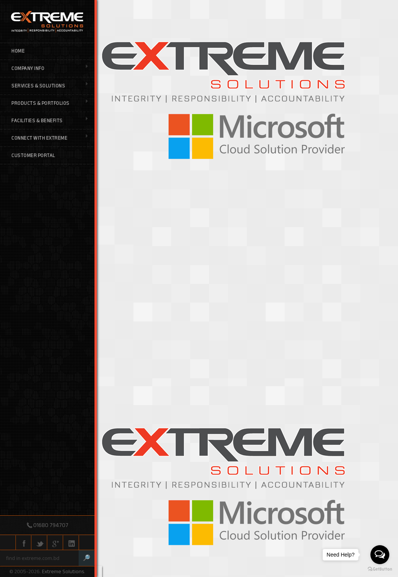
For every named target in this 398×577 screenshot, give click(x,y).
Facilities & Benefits (49, 120)
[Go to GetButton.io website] (380, 569)
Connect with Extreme (49, 138)
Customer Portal (33, 155)
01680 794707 (50, 525)
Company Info (49, 68)
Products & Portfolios (49, 103)
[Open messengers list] (379, 554)
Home (18, 51)
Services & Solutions (49, 85)
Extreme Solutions (63, 571)
